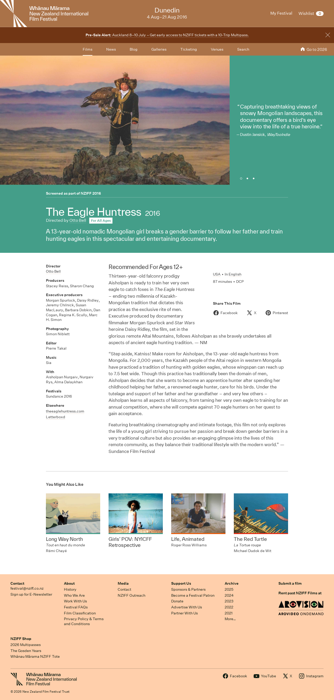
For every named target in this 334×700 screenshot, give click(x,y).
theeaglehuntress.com (65, 411)
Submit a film (290, 583)
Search (243, 49)
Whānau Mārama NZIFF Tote (35, 656)
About (69, 583)
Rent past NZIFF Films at (299, 593)
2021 (228, 613)
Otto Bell (77, 220)
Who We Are (74, 595)
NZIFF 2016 (91, 193)
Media (123, 583)
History (70, 589)
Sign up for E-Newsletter (31, 594)
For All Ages (101, 220)
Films (87, 49)
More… (230, 619)
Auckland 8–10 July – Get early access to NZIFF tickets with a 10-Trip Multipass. (167, 35)
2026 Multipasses (25, 644)
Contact (17, 583)
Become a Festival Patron (192, 595)
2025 (229, 589)
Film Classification (80, 613)
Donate (177, 601)
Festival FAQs (76, 607)
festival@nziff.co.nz (27, 588)
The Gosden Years (25, 650)
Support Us (181, 583)
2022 (229, 607)
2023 (229, 601)
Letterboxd (55, 417)
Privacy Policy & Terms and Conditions (84, 621)
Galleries (158, 49)
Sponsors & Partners (188, 589)
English (235, 274)
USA (216, 274)
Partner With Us (184, 613)
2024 (229, 595)
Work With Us (75, 601)
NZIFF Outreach (131, 595)
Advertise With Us (186, 607)
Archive (231, 583)
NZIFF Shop (20, 638)
